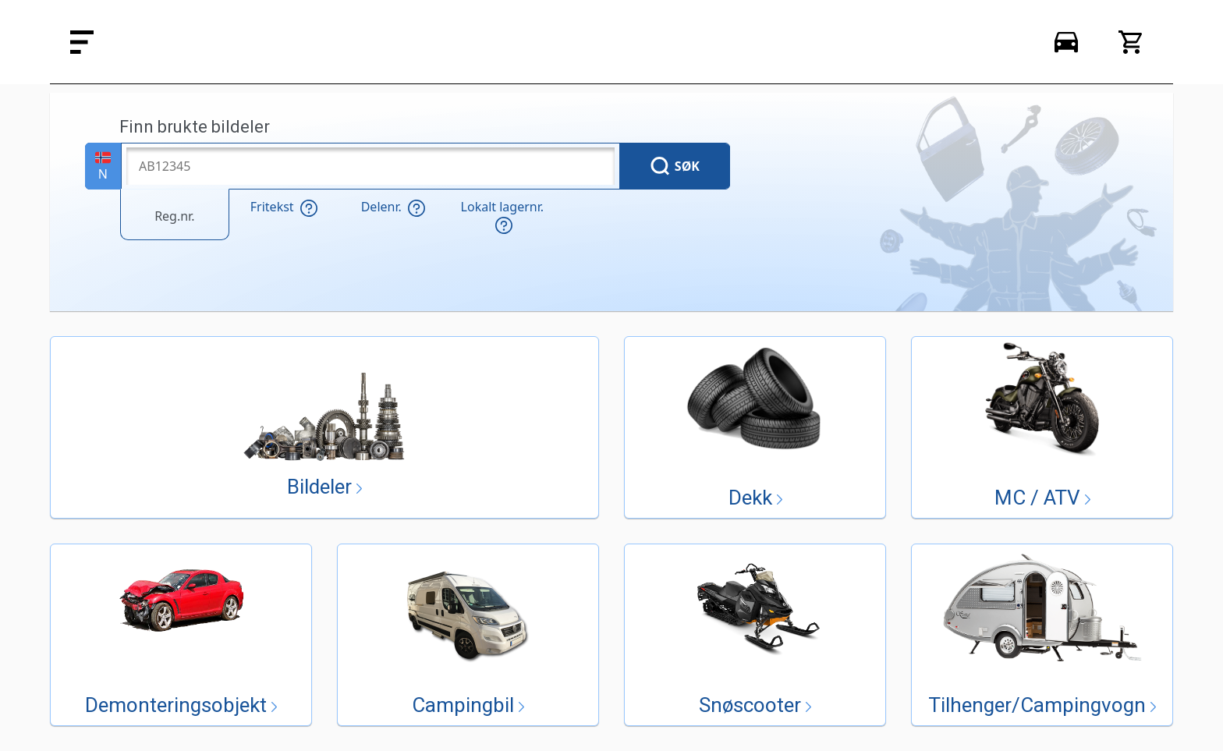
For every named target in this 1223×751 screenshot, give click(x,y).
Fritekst (283, 207)
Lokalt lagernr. (502, 216)
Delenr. (393, 207)
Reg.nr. (174, 216)
